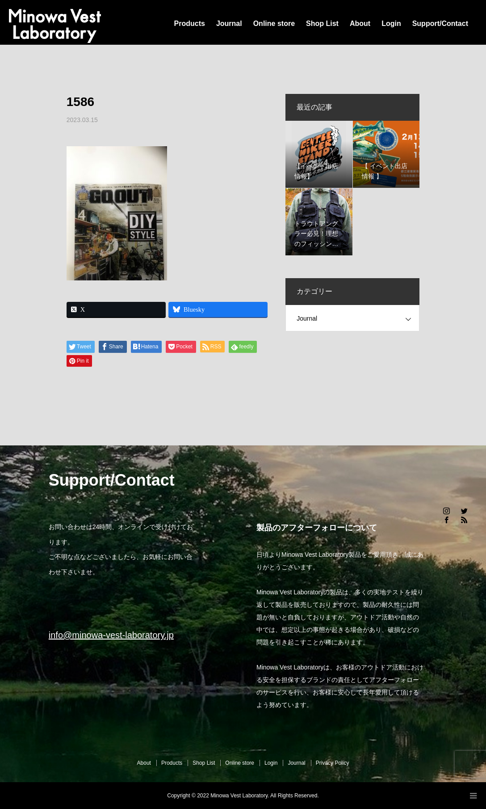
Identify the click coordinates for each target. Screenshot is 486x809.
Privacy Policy (332, 763)
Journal (229, 23)
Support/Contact (440, 23)
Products (189, 23)
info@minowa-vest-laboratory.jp (111, 635)
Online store (274, 23)
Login (391, 23)
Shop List (322, 23)
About (360, 23)
